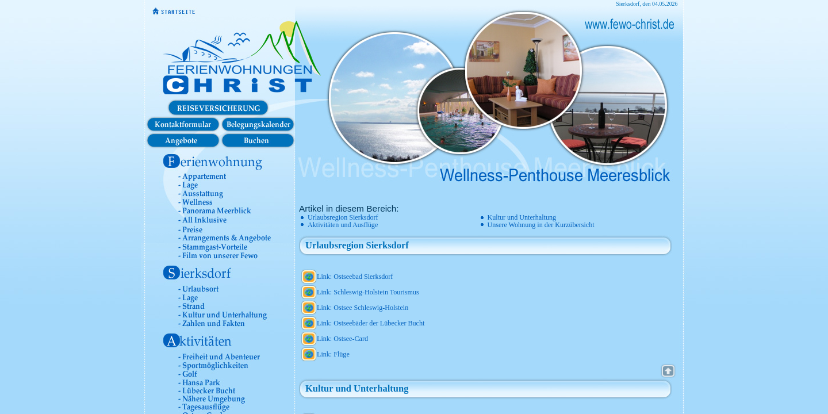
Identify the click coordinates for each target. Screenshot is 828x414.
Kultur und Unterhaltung (522, 217)
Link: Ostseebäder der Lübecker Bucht (370, 323)
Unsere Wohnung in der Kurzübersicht (541, 225)
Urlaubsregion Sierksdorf (343, 217)
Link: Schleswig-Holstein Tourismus (368, 292)
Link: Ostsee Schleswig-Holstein (362, 308)
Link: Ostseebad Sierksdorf (355, 277)
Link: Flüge (333, 354)
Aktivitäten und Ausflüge (343, 225)
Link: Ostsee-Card (342, 339)
